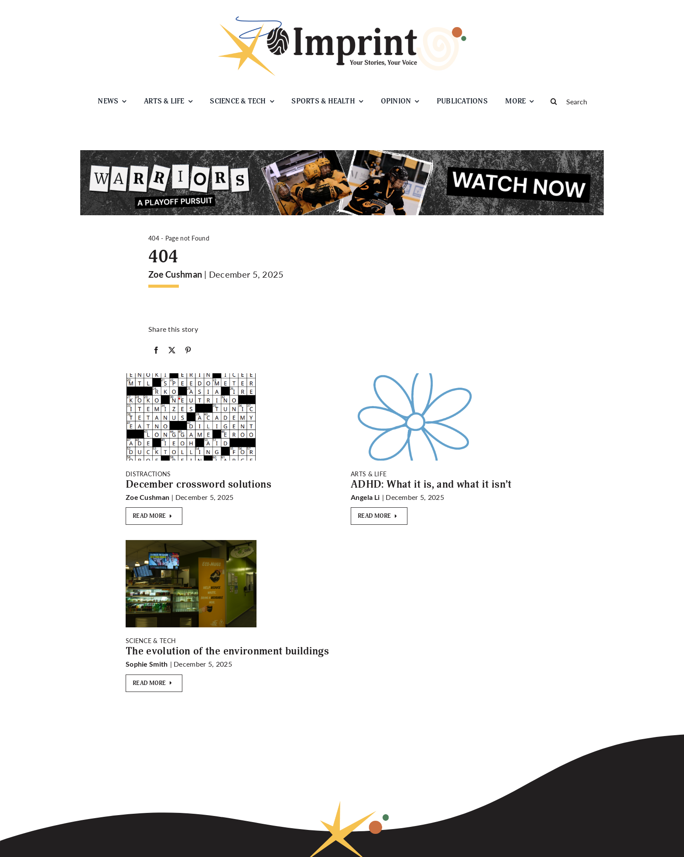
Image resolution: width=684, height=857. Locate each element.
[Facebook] (156, 350)
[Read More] (154, 516)
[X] (172, 350)
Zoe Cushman (175, 274)
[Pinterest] (188, 350)
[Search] (573, 101)
